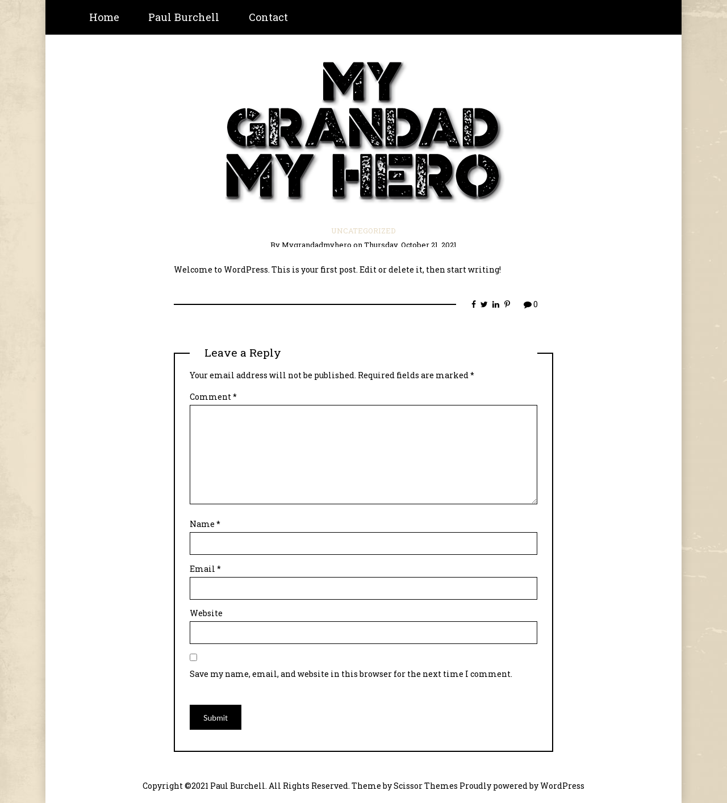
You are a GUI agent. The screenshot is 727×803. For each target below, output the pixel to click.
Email (205, 568)
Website (206, 613)
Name (205, 523)
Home (104, 17)
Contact (268, 17)
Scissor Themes (426, 785)
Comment (213, 396)
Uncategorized (363, 230)
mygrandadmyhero (317, 245)
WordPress (562, 785)
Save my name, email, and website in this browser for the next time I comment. (351, 673)
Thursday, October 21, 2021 (410, 245)
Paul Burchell (183, 17)
